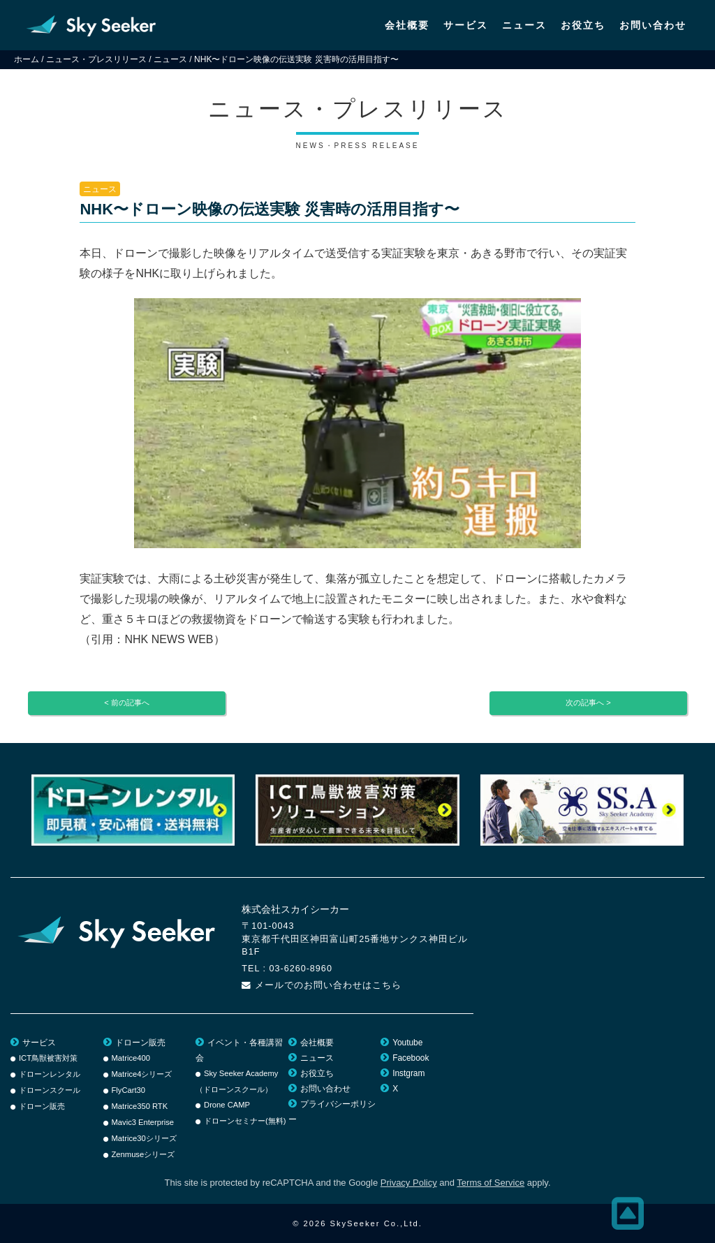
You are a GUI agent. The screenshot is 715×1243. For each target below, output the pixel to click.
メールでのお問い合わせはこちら (328, 985)
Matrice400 (131, 1058)
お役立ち (583, 25)
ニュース (524, 25)
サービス (465, 25)
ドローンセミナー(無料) (245, 1121)
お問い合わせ (652, 25)
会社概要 (407, 25)
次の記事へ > (588, 702)
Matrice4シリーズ (142, 1074)
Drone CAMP (227, 1105)
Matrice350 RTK (140, 1106)
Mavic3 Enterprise (143, 1122)
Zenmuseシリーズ (143, 1154)
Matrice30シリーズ (144, 1138)
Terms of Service (490, 1182)
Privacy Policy (409, 1182)
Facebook (410, 1058)
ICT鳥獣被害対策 (48, 1058)
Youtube (407, 1042)
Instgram (408, 1073)
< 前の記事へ (126, 702)
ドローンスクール (49, 1090)
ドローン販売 (42, 1106)
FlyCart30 (129, 1090)
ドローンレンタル (49, 1074)
